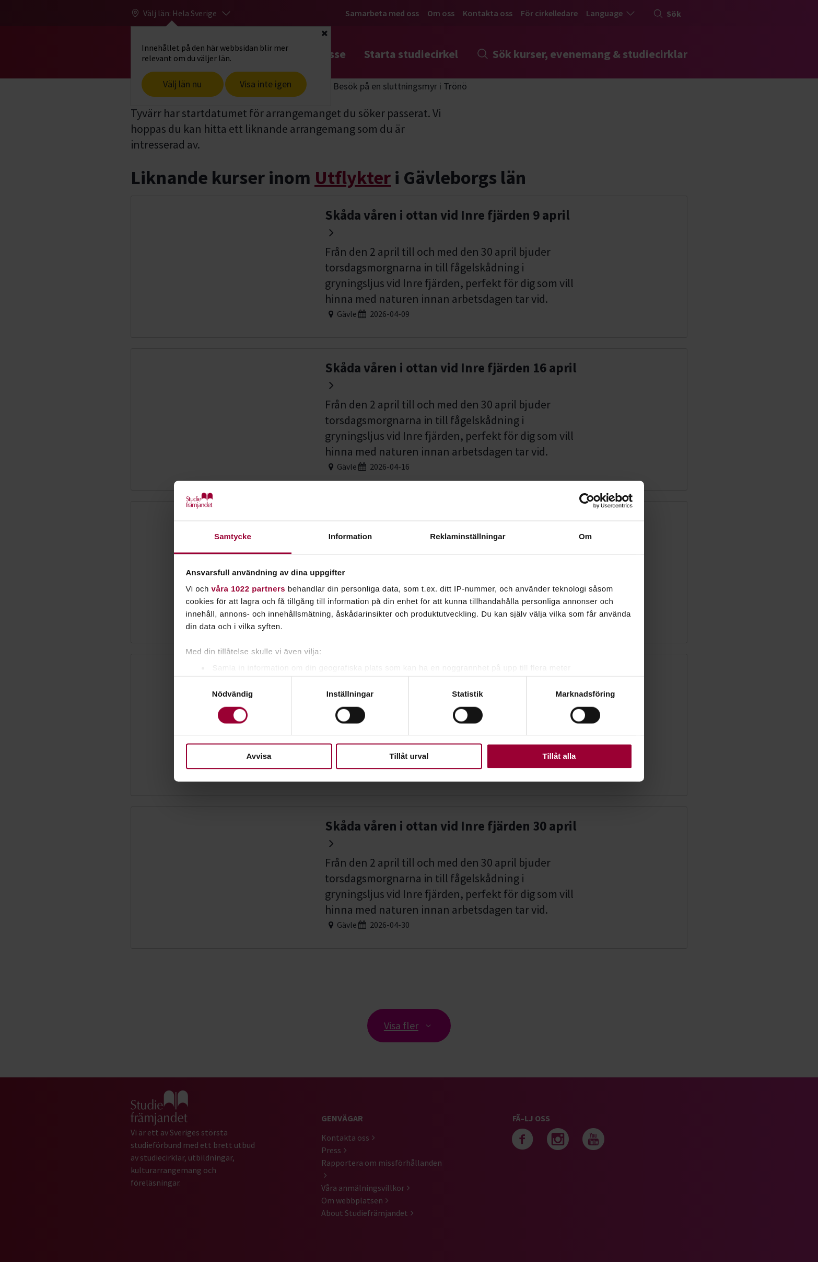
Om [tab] (585, 536)
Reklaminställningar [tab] (467, 536)
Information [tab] (350, 536)
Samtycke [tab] (232, 536)
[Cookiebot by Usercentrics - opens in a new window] (587, 500)
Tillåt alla (559, 756)
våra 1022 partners (249, 589)
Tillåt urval (409, 756)
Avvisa (259, 756)
